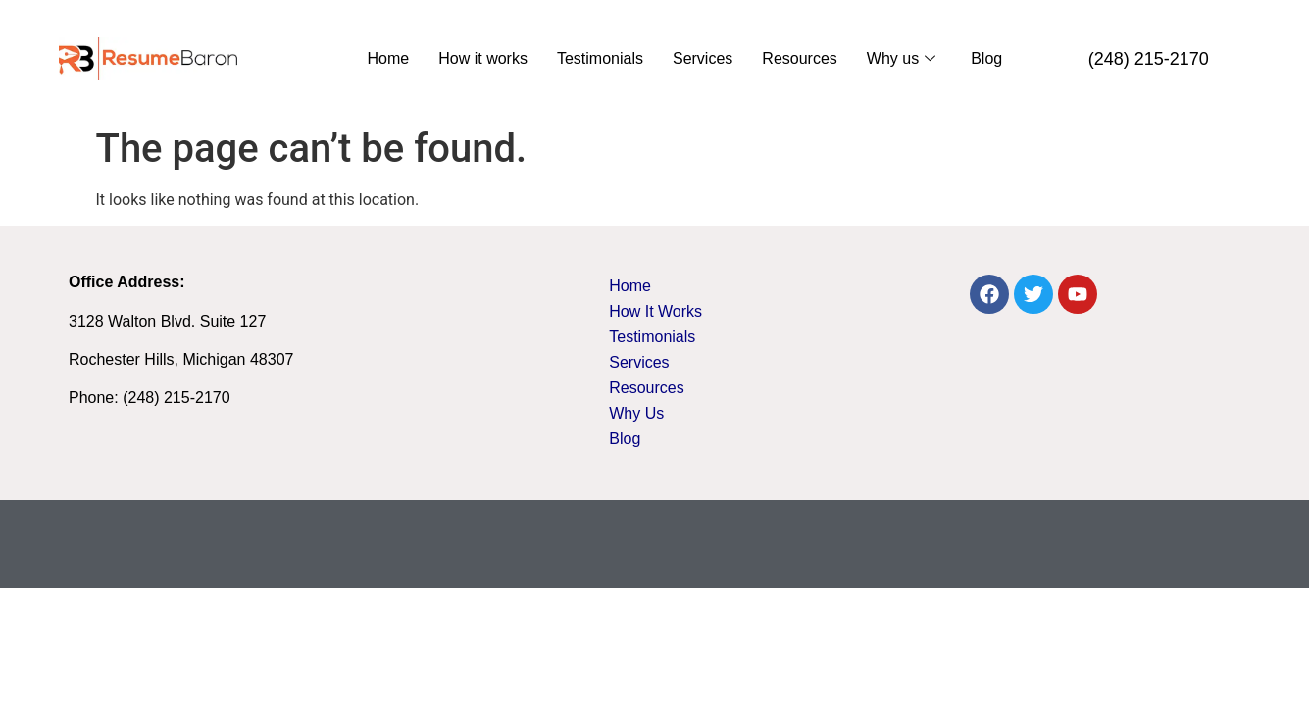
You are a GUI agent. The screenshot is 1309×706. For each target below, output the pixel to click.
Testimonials (600, 58)
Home (389, 58)
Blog (986, 58)
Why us (901, 58)
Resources (799, 58)
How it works (483, 58)
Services (702, 58)
